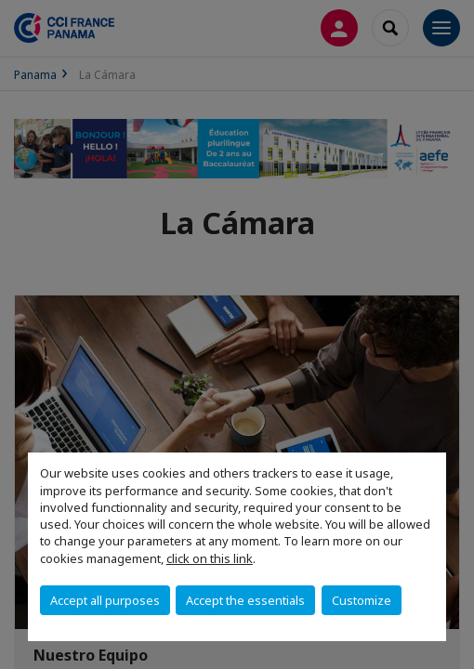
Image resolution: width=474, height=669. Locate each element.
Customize (361, 600)
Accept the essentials (245, 600)
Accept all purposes (105, 600)
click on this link (209, 558)
